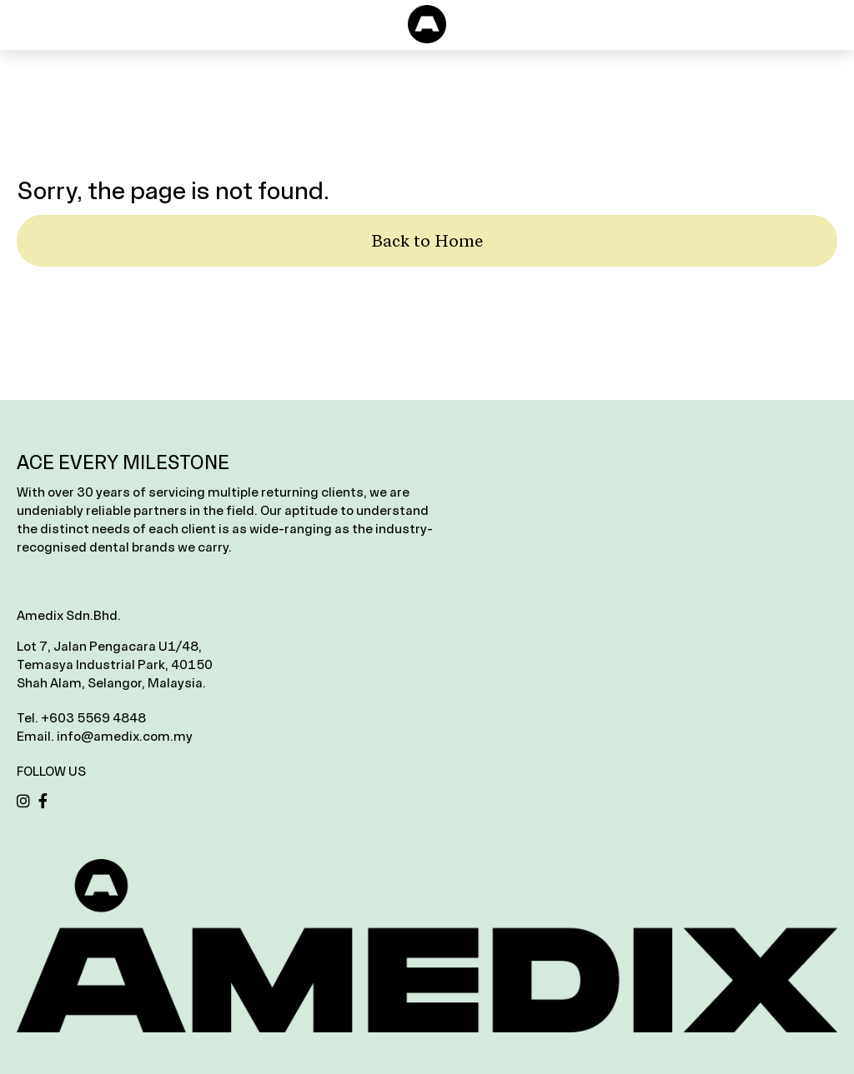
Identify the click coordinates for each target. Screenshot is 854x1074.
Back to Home (427, 241)
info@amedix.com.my (125, 736)
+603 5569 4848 (93, 718)
